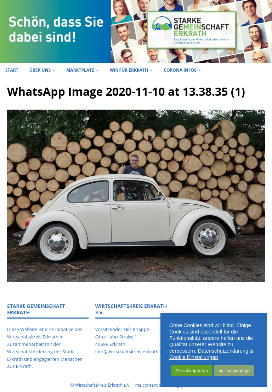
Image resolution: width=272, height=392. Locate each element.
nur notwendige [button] (234, 370)
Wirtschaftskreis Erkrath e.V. (103, 385)
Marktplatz (80, 70)
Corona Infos (180, 70)
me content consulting (157, 385)
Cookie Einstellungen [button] (193, 357)
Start (11, 70)
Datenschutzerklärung (223, 351)
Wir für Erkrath (129, 70)
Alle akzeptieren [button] (191, 370)
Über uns (40, 70)
